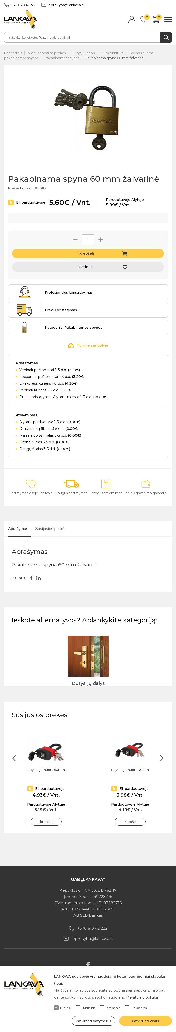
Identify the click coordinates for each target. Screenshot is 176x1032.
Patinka (86, 267)
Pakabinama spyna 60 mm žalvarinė (114, 58)
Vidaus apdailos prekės (47, 53)
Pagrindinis (13, 53)
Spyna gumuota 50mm (46, 770)
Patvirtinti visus (145, 1021)
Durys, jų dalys (83, 53)
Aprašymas (18, 529)
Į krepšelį (85, 253)
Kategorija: (73, 327)
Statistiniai (110, 1007)
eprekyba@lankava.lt (62, 5)
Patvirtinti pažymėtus (93, 1021)
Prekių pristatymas (61, 310)
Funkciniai (86, 1007)
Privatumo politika (142, 997)
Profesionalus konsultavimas (69, 292)
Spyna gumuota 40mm (130, 770)
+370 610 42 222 (19, 5)
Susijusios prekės (51, 529)
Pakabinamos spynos (62, 58)
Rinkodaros (136, 1007)
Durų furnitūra (112, 53)
